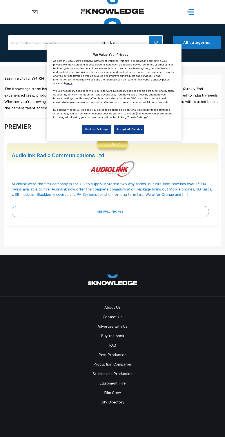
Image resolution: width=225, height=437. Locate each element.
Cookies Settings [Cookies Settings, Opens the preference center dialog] (96, 129)
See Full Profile (110, 211)
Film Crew (112, 392)
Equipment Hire (113, 383)
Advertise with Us (112, 326)
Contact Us (112, 317)
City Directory (112, 402)
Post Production (113, 355)
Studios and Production (112, 374)
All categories (196, 42)
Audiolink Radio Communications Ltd (58, 155)
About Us (112, 307)
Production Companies (112, 364)
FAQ (112, 345)
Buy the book (112, 336)
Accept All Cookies (129, 129)
